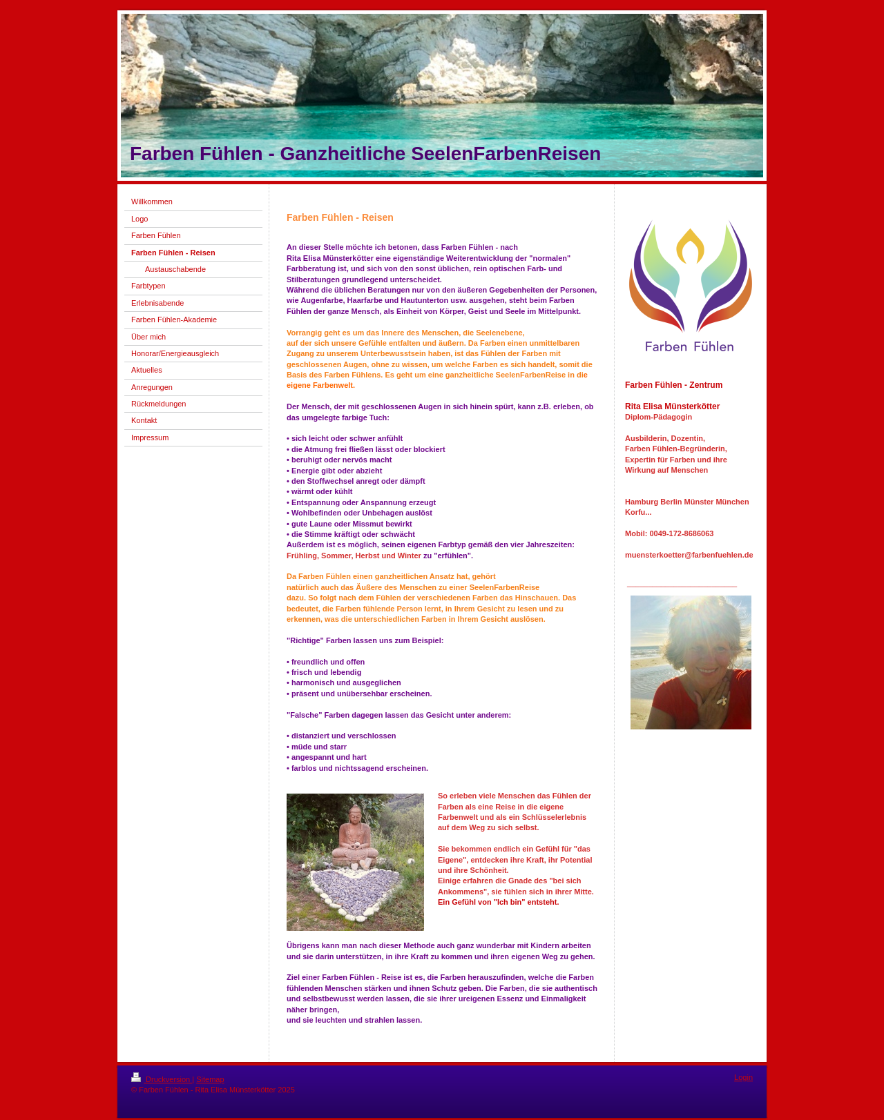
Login (743, 1077)
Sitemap (210, 1079)
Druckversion (161, 1079)
